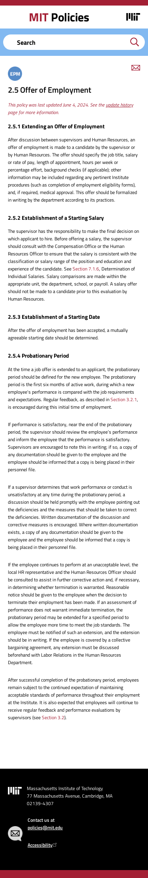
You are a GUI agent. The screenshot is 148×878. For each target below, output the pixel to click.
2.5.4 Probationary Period (38, 355)
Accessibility (43, 845)
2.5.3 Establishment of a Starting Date (54, 316)
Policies (59, 17)
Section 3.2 (53, 717)
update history (119, 105)
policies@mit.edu (45, 827)
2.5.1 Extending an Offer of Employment (56, 126)
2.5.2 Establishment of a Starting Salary (56, 217)
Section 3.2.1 (124, 399)
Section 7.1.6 (86, 268)
